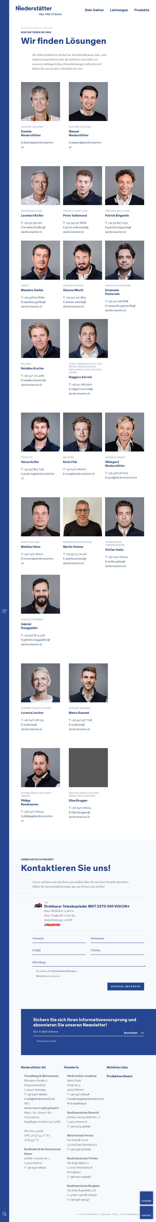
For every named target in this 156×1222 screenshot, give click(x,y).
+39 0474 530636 (79, 1126)
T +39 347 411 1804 (74, 297)
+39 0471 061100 (37, 1094)
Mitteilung (88, 962)
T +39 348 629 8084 (33, 297)
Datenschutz (46, 1041)
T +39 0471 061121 (32, 554)
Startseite (26, 28)
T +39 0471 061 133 (32, 720)
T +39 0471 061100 (74, 469)
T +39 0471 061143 (32, 811)
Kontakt (38, 28)
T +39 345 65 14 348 (33, 635)
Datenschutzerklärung (62, 971)
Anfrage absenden (125, 987)
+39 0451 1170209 (80, 1149)
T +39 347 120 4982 (32, 375)
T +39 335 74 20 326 (74, 554)
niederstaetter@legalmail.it (41, 1108)
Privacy (115, 1214)
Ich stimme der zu (56, 971)
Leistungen (119, 10)
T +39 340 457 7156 (80, 720)
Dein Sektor (94, 10)
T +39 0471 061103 (116, 557)
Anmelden (131, 1032)
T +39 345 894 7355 (32, 469)
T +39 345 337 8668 (74, 223)
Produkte (141, 10)
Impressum (106, 1214)
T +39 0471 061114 (80, 808)
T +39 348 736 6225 (116, 473)
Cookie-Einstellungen (129, 1214)
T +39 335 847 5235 (116, 223)
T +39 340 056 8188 (116, 301)
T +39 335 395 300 (31, 223)
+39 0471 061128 (79, 1094)
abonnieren (48, 976)
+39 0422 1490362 (80, 1176)
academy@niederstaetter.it (86, 1099)
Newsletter (42, 976)
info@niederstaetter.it (41, 1099)
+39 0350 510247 (79, 1199)
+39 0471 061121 (36, 1167)
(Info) (53, 1041)
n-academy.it (78, 1103)
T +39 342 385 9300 (80, 384)
